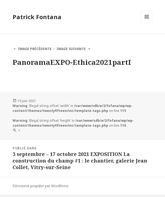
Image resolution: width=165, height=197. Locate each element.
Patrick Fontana (37, 17)
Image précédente (35, 49)
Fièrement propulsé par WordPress (41, 186)
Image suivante (71, 49)
